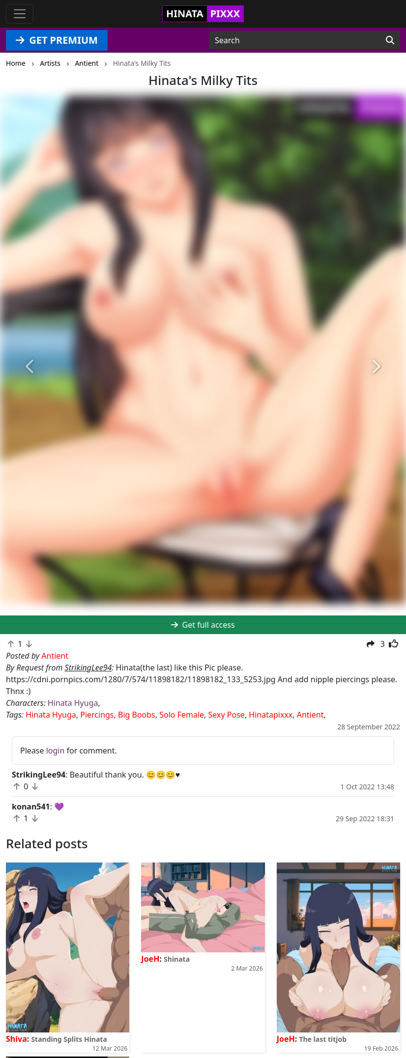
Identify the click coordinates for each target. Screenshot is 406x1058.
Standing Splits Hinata (69, 1039)
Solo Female (181, 714)
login (55, 750)
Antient (310, 714)
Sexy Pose (226, 714)
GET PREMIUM (57, 40)
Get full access (202, 624)
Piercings (97, 714)
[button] (30, 367)
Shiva (16, 1038)
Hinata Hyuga (73, 702)
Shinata (177, 959)
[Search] (390, 40)
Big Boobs (136, 714)
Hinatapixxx (270, 714)
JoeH (150, 958)
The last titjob (323, 1039)
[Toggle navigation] (19, 14)
